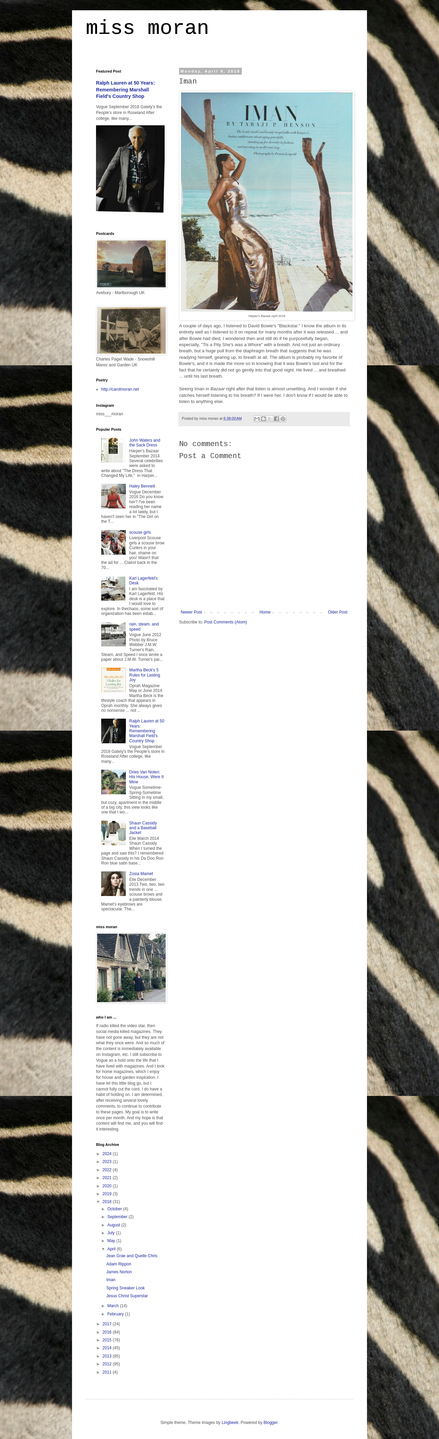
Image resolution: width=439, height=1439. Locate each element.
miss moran (147, 29)
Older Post (337, 612)
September (118, 1216)
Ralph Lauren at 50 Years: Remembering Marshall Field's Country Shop (125, 89)
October (115, 1209)
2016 (108, 1332)
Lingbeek (230, 1422)
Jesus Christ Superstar (127, 1295)
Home (265, 612)
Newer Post (191, 612)
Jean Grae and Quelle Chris (131, 1255)
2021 (108, 1177)
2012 (108, 1364)
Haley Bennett (142, 486)
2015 (108, 1340)
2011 (108, 1372)
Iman (111, 1279)
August (114, 1225)
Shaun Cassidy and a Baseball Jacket (143, 828)
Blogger (270, 1422)
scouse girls (140, 532)
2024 (108, 1153)
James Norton (119, 1272)
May (111, 1240)
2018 (108, 1201)
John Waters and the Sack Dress (144, 442)
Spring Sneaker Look (125, 1288)
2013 (108, 1356)
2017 (108, 1324)
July (111, 1232)
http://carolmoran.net (120, 389)
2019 (108, 1193)
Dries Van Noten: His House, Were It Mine (146, 777)
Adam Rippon (118, 1264)
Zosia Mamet (141, 873)
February (116, 1314)
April (112, 1249)
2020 (108, 1186)
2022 (108, 1169)
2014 (108, 1348)
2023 (108, 1161)
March (113, 1305)
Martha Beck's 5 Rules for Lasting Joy (144, 675)
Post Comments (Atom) (225, 622)
